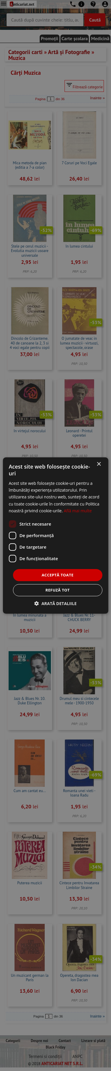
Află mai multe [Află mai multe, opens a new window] (77, 510)
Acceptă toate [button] (58, 575)
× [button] (98, 464)
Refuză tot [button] (57, 590)
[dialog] (55, 535)
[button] (55, 603)
